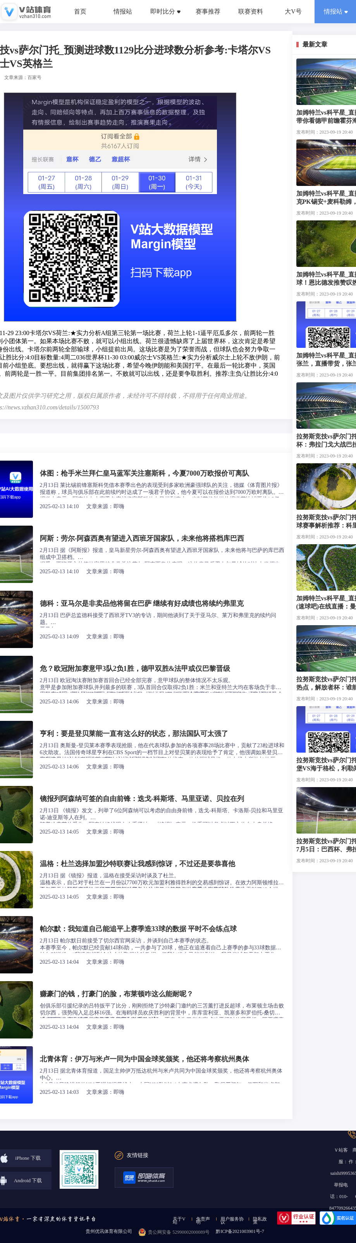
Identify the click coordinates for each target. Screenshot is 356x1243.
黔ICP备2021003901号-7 (240, 1231)
